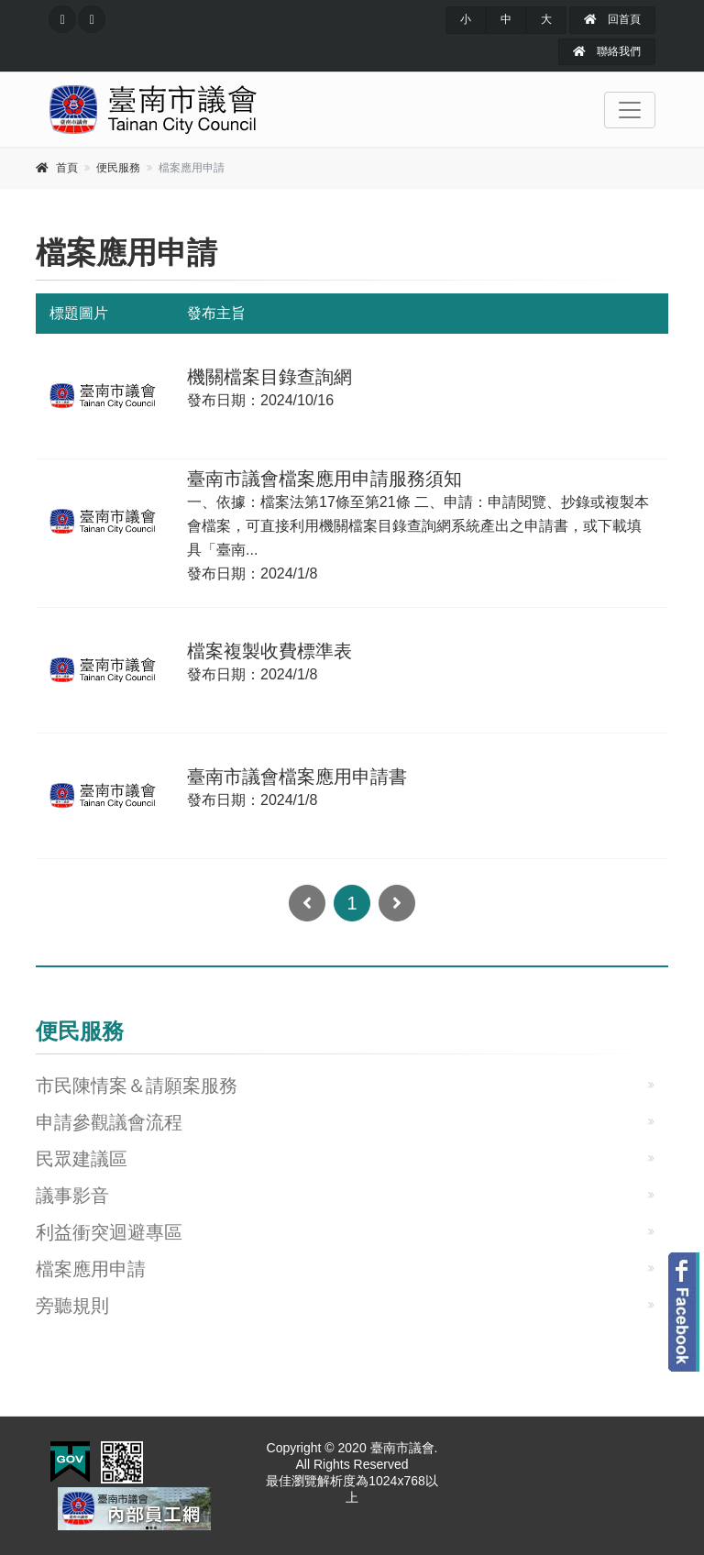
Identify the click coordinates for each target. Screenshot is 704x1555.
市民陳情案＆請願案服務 (136, 1085)
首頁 (67, 167)
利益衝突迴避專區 (109, 1232)
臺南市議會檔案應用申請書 (297, 776)
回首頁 (612, 19)
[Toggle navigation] (629, 110)
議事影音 (72, 1196)
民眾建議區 (81, 1159)
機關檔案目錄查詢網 (269, 377)
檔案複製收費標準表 (269, 651)
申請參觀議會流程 (109, 1122)
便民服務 (118, 167)
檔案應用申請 (91, 1269)
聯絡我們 (606, 51)
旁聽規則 (72, 1306)
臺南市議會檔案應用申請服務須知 (324, 479)
